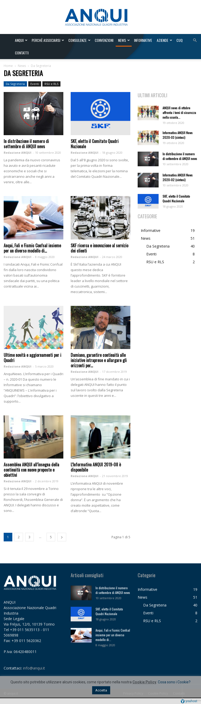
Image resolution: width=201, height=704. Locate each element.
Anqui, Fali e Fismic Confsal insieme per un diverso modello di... (32, 248)
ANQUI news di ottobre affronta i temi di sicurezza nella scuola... (179, 112)
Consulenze (79, 40)
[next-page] (61, 537)
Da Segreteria (15, 84)
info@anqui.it (34, 668)
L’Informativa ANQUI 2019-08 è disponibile (96, 467)
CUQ (179, 40)
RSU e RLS (51, 84)
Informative (143, 40)
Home (8, 66)
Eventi (34, 84)
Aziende (164, 40)
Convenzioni (104, 40)
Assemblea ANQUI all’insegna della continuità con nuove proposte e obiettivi (31, 469)
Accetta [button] (101, 690)
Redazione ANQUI (17, 152)
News (124, 40)
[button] (194, 40)
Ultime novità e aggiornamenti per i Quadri (32, 357)
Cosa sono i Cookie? (174, 682)
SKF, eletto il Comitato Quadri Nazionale (95, 144)
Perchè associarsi (48, 40)
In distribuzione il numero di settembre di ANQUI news (26, 144)
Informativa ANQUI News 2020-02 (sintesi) (178, 177)
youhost (189, 701)
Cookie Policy (144, 682)
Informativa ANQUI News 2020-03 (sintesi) (178, 135)
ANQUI (21, 40)
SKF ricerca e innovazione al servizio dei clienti (99, 248)
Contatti (22, 52)
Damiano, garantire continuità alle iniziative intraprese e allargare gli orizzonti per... (99, 360)
